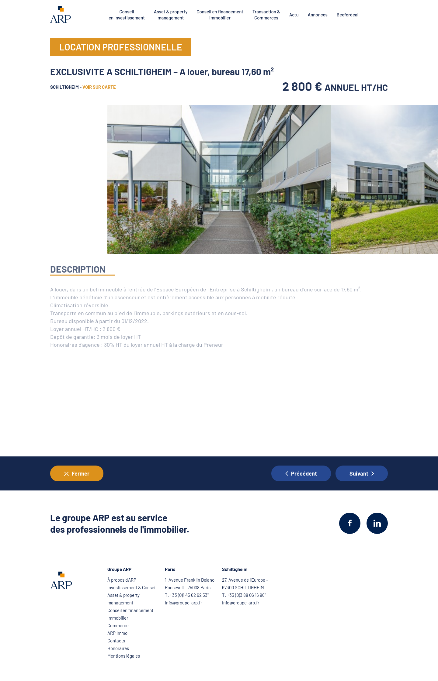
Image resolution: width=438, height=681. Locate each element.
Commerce (118, 625)
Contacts (116, 640)
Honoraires (118, 648)
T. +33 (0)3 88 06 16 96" (244, 595)
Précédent (301, 473)
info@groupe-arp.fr (183, 602)
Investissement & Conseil (131, 587)
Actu (294, 14)
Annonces (318, 14)
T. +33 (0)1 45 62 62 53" (187, 595)
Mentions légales (123, 656)
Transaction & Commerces (266, 14)
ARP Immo (117, 633)
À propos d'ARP (121, 580)
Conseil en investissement (127, 14)
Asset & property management (170, 14)
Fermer (76, 473)
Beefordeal (348, 14)
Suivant (361, 473)
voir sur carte (99, 88)
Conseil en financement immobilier (219, 14)
